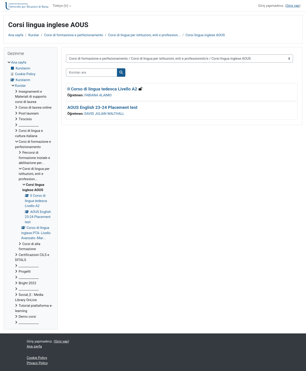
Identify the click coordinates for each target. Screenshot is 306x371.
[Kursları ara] (91, 72)
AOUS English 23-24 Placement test (102, 107)
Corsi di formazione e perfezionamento (73, 35)
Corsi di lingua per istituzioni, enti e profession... (144, 35)
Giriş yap (292, 6)
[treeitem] (31, 192)
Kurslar (33, 35)
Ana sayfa (15, 35)
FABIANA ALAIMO (98, 95)
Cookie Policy (37, 358)
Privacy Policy (37, 363)
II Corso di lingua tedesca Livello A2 (102, 89)
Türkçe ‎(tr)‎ (60, 6)
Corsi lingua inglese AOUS (205, 35)
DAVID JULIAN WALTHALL (104, 114)
